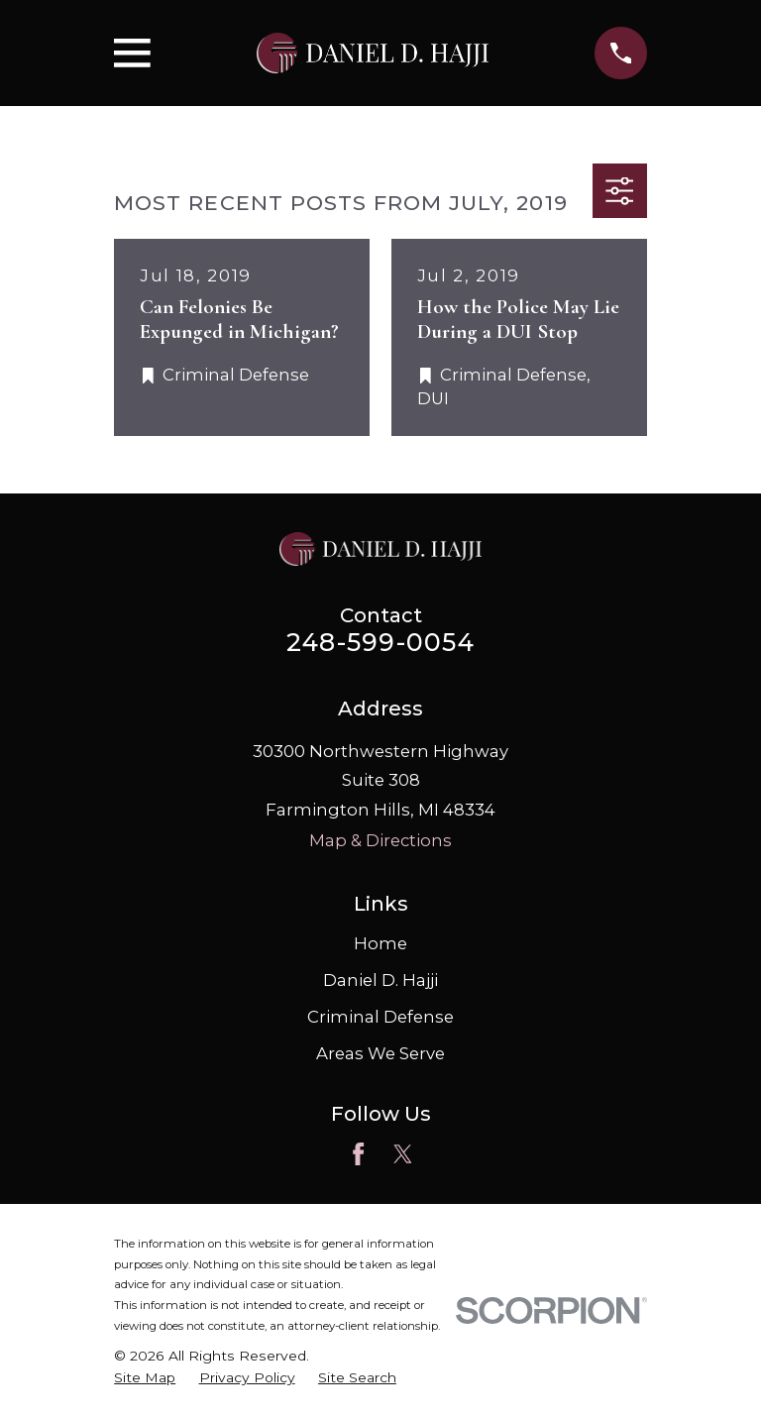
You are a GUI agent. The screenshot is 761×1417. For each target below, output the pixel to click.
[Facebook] (358, 1154)
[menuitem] (144, 1377)
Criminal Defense (380, 1017)
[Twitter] (402, 1154)
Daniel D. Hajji (380, 980)
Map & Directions (380, 840)
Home (380, 943)
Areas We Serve (380, 1053)
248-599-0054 (380, 642)
